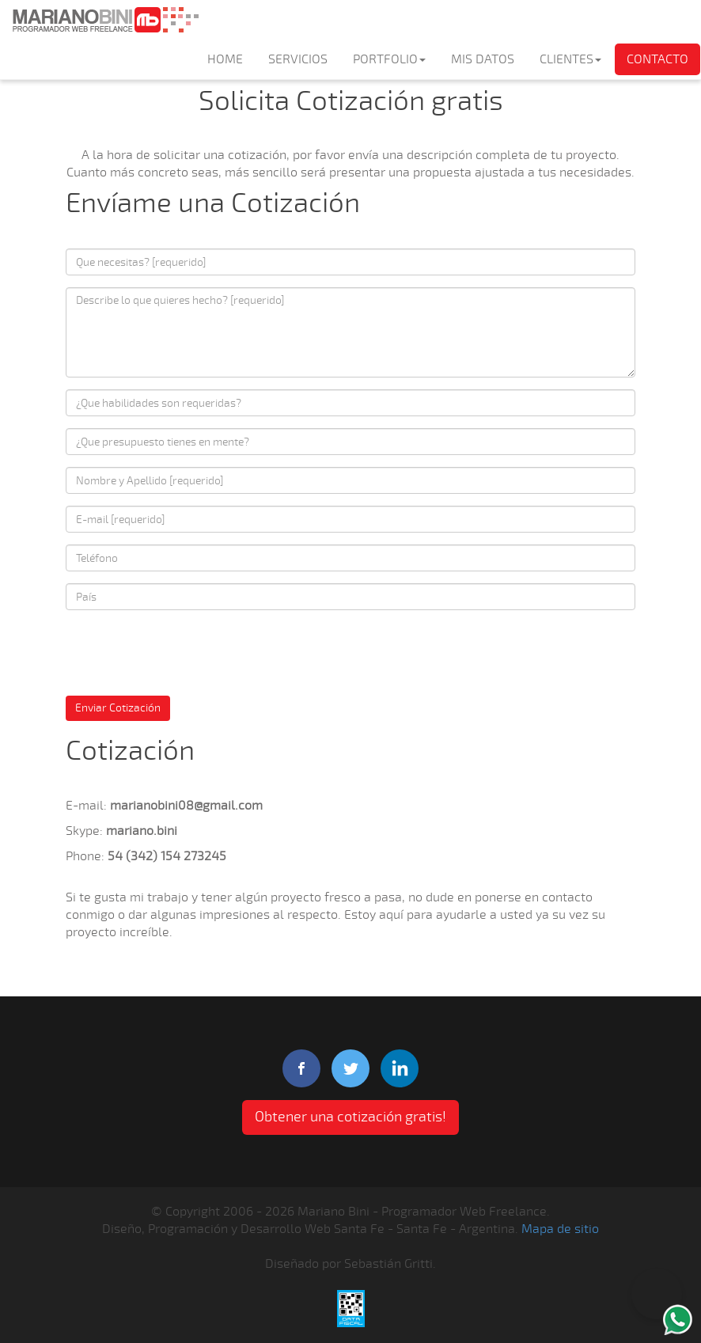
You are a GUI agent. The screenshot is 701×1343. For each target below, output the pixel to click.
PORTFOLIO (389, 59)
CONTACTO (657, 59)
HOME (225, 59)
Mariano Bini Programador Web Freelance (105, 19)
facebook (301, 1068)
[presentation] (186, 653)
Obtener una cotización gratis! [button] (350, 1116)
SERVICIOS (298, 59)
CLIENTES (570, 59)
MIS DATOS (482, 59)
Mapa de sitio (560, 1229)
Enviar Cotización (118, 708)
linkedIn (400, 1068)
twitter (350, 1068)
